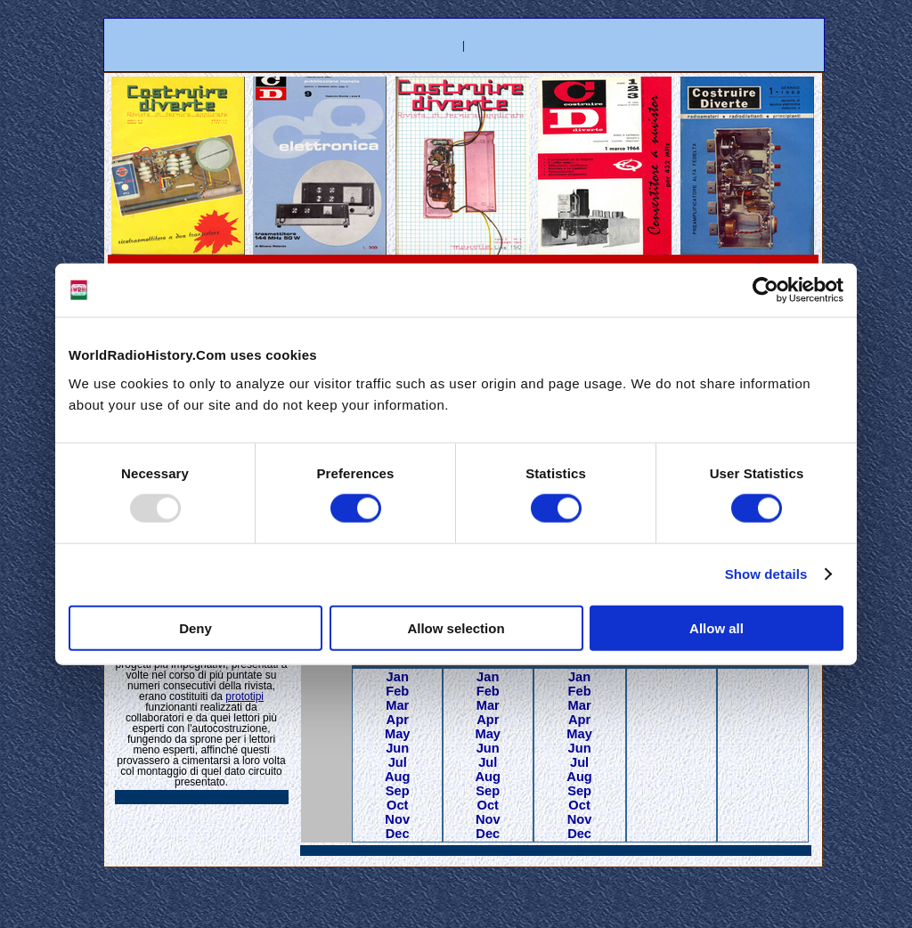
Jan (398, 677)
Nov (397, 819)
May (398, 734)
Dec (398, 833)
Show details (766, 574)
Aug (398, 776)
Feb (397, 691)
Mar (397, 705)
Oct (397, 805)
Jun (397, 748)
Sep (398, 791)
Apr (398, 719)
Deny (195, 627)
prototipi (244, 696)
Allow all (716, 627)
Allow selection (455, 627)
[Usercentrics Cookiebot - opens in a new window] (765, 290)
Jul (397, 762)
